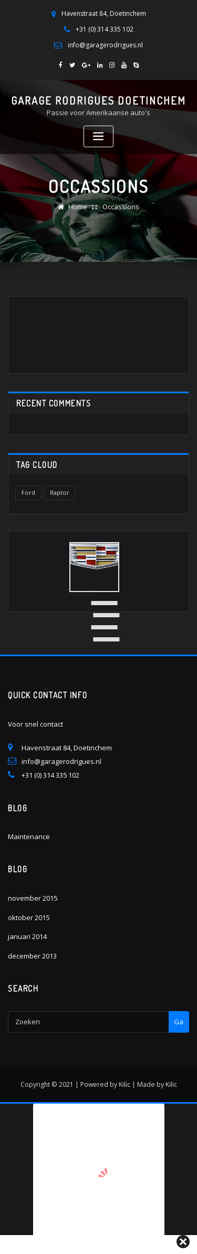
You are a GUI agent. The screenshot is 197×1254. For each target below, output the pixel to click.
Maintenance (29, 836)
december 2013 (32, 955)
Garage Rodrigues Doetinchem (98, 100)
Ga (178, 1021)
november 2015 (32, 897)
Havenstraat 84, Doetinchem (103, 13)
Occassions (120, 206)
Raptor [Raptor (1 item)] (59, 492)
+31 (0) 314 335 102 (104, 29)
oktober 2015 (28, 917)
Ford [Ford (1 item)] (28, 492)
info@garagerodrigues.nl (105, 44)
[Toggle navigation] (99, 136)
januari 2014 (27, 936)
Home (77, 206)
